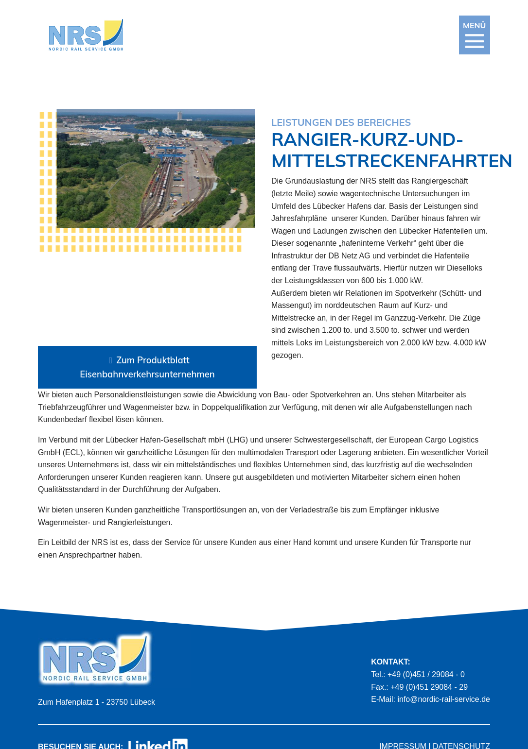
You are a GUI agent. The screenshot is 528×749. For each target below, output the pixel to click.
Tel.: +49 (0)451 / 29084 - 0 (418, 674)
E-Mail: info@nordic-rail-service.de (430, 699)
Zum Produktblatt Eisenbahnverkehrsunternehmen (147, 367)
